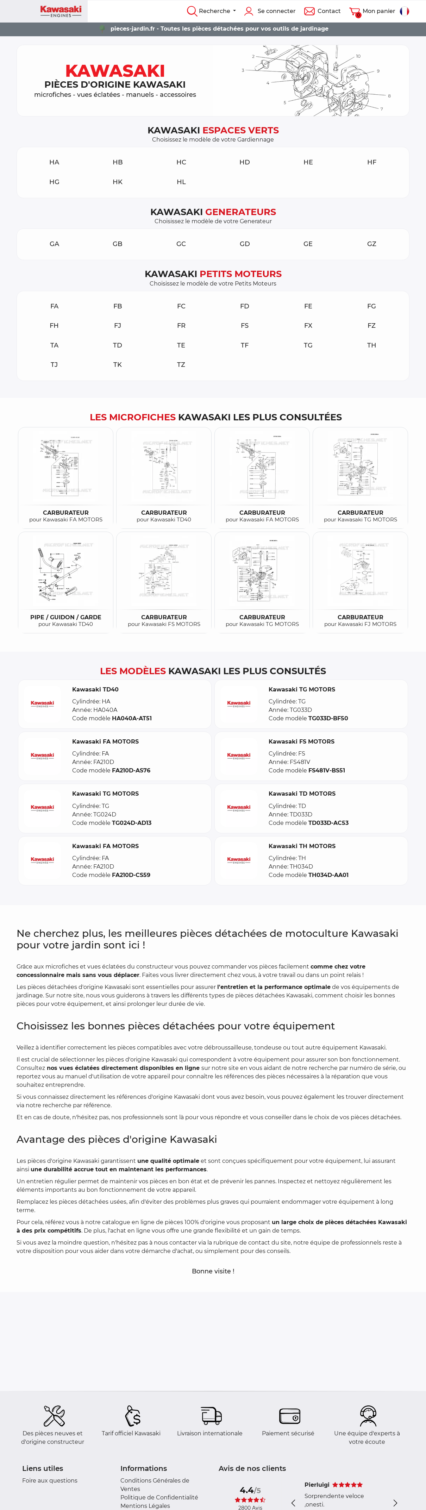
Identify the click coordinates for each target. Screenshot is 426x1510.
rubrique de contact (241, 1242)
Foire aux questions (49, 1480)
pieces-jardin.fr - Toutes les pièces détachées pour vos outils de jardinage (219, 28)
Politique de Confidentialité (159, 1497)
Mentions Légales (145, 1506)
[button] (42, 704)
